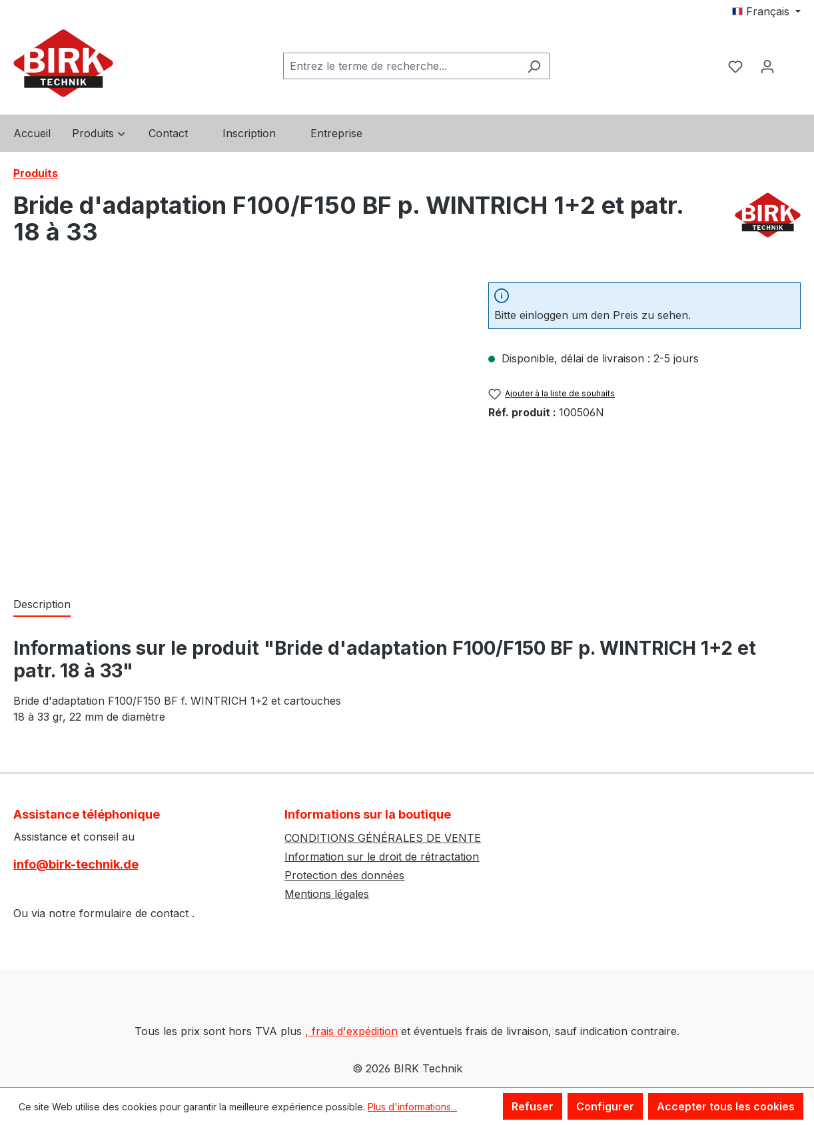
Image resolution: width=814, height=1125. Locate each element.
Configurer (605, 1106)
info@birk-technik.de (76, 864)
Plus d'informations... (412, 1106)
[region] (237, 425)
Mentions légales (326, 894)
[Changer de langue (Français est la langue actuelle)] (766, 11)
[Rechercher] (534, 66)
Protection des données (344, 875)
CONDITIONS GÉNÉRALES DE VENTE (382, 838)
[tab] (42, 605)
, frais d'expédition (351, 1031)
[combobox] (401, 66)
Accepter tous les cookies (726, 1106)
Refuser (533, 1106)
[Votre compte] (767, 66)
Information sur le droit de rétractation (381, 856)
